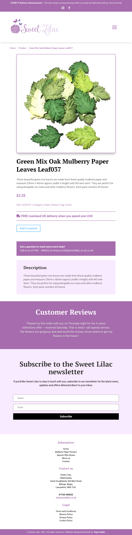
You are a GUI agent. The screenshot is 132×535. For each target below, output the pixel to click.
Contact (66, 461)
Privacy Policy (65, 517)
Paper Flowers (52, 204)
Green (68, 204)
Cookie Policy (65, 520)
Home (66, 449)
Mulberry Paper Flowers (66, 452)
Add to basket (28, 228)
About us (66, 458)
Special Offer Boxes (66, 455)
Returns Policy (66, 514)
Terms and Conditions (66, 511)
